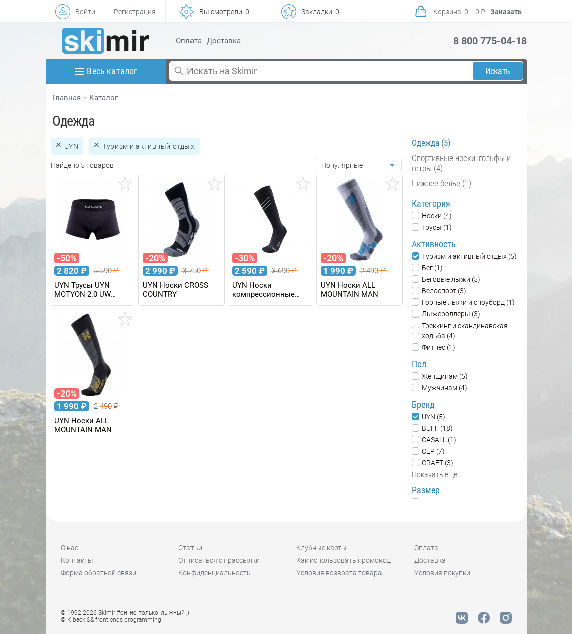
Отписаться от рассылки (219, 560)
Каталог (103, 97)
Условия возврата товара (339, 573)
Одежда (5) (431, 143)
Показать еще (434, 474)
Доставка (224, 40)
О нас (69, 548)
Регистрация (135, 12)
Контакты (77, 560)
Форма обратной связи (98, 573)
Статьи (190, 548)
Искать (497, 71)
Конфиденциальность (214, 573)
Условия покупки (442, 573)
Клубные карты (321, 548)
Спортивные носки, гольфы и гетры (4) (461, 163)
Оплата (189, 40)
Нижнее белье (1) (441, 183)
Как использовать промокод (343, 560)
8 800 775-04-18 (490, 41)
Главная (66, 97)
